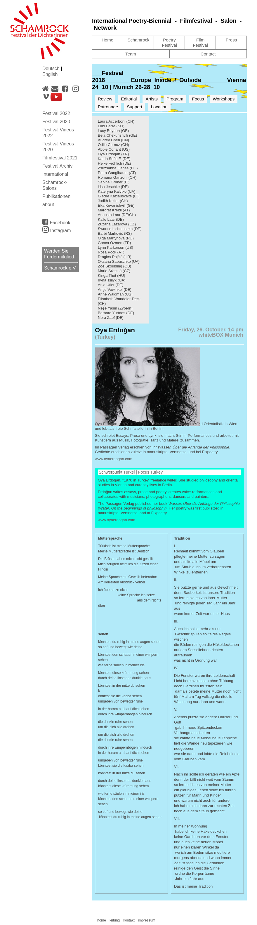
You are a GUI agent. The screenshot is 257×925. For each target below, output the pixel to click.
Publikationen (56, 196)
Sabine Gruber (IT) (113, 182)
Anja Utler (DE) (110, 285)
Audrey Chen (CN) (113, 140)
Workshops (224, 98)
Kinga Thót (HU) (111, 275)
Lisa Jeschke (109, 187)
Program (174, 98)
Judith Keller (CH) (113, 201)
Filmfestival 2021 (59, 157)
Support (134, 106)
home (101, 920)
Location (159, 106)
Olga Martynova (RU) (116, 238)
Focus (198, 98)
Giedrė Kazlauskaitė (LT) (119, 196)
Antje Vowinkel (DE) (114, 289)
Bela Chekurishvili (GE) (117, 135)
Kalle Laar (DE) (111, 219)
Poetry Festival (169, 42)
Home (107, 39)
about (48, 204)
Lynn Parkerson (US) (115, 247)
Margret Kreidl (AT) (114, 210)
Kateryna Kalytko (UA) (117, 191)
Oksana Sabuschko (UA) (119, 261)
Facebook (56, 221)
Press (231, 39)
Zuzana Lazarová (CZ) (117, 224)
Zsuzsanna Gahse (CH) (118, 168)
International (55, 174)
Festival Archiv (57, 166)
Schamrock (138, 39)
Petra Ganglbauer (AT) (117, 173)
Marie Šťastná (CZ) (114, 271)
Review (105, 98)
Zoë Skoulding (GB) (114, 266)
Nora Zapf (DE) (111, 317)
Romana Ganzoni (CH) (117, 177)
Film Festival (200, 42)
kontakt (129, 920)
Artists (151, 98)
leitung (115, 920)
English (50, 74)
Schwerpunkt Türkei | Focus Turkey (131, 472)
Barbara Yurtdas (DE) (116, 313)
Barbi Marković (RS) (115, 233)
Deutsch (51, 68)
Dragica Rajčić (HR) (114, 257)
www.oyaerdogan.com (113, 459)
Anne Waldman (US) (115, 294)
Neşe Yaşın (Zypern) (115, 308)
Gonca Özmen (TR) (114, 243)
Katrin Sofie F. (109, 159)
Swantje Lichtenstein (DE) (120, 229)
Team (130, 53)
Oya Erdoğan (109, 154)
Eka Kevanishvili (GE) (116, 205)
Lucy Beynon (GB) (113, 130)
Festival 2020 (56, 121)
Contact (208, 53)
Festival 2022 (56, 113)
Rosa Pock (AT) (111, 252)
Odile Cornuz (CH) (113, 144)
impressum (146, 920)
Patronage (108, 106)
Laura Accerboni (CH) (116, 121)
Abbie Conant (109, 149)
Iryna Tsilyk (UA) (111, 280)
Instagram (56, 230)
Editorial (129, 98)
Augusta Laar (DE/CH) (117, 215)
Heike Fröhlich (110, 163)
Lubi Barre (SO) (111, 126)
